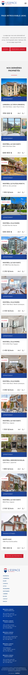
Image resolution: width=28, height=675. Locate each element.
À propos (5, 583)
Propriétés (6, 575)
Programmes (6, 588)
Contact (5, 598)
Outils (4, 586)
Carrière (5, 593)
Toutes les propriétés (14, 556)
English (5, 601)
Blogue (5, 596)
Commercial (6, 578)
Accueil (5, 49)
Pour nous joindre (18, 49)
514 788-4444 (8, 616)
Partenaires (6, 591)
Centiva (17, 673)
